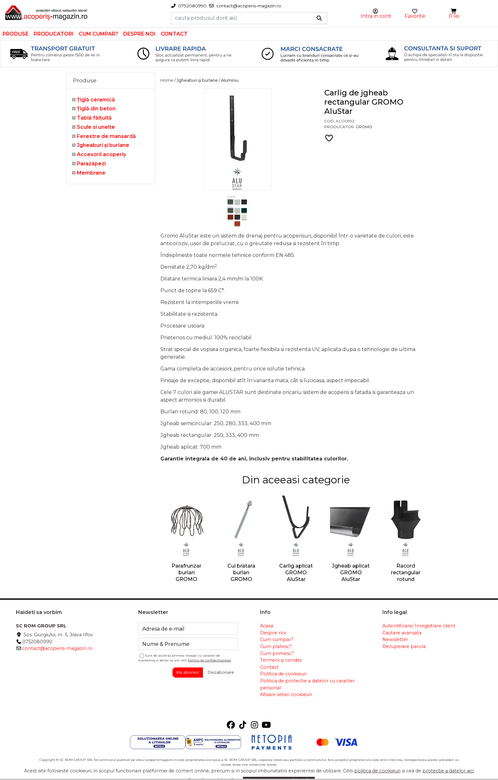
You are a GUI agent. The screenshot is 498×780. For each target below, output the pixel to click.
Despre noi (139, 34)
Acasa (266, 626)
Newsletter (395, 639)
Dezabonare (221, 672)
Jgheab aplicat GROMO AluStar (351, 572)
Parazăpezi (91, 164)
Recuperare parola (404, 646)
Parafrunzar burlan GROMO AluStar (186, 576)
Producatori (54, 34)
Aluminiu (230, 80)
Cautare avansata (401, 633)
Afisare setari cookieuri (286, 694)
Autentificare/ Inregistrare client (418, 626)
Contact (174, 34)
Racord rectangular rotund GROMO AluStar (406, 579)
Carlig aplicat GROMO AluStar (296, 572)
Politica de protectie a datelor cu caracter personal (307, 684)
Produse (16, 34)
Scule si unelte (96, 127)
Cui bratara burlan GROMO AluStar (241, 576)
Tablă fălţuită (94, 118)
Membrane (91, 173)
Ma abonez (187, 672)
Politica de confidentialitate (209, 660)
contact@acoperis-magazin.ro (57, 648)
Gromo (364, 126)
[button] (454, 11)
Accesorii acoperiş (101, 154)
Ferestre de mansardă (106, 136)
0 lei (454, 16)
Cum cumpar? (98, 34)
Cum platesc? (276, 646)
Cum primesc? (277, 653)
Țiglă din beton (96, 109)
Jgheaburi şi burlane (103, 145)
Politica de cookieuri (283, 674)
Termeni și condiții (281, 660)
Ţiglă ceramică (96, 100)
